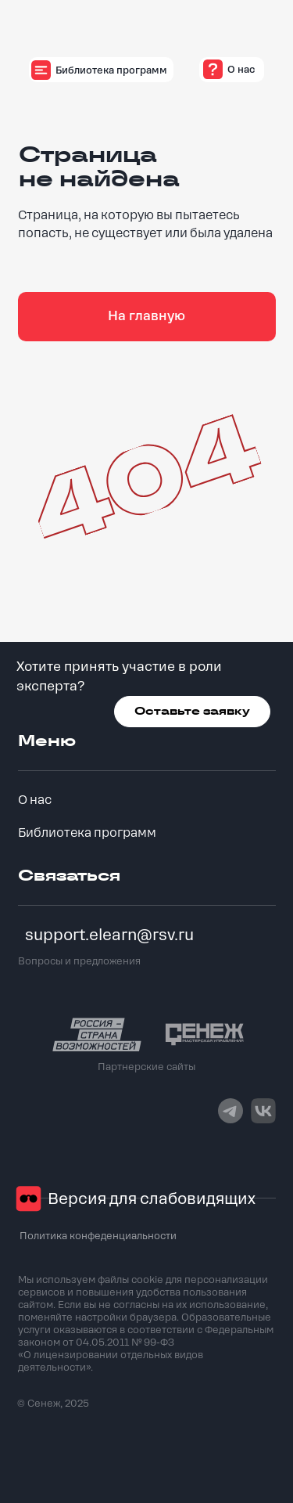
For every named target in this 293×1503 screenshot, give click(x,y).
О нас (35, 800)
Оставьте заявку (192, 711)
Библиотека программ (87, 833)
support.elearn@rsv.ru (109, 935)
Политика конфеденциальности (98, 1236)
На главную (146, 315)
